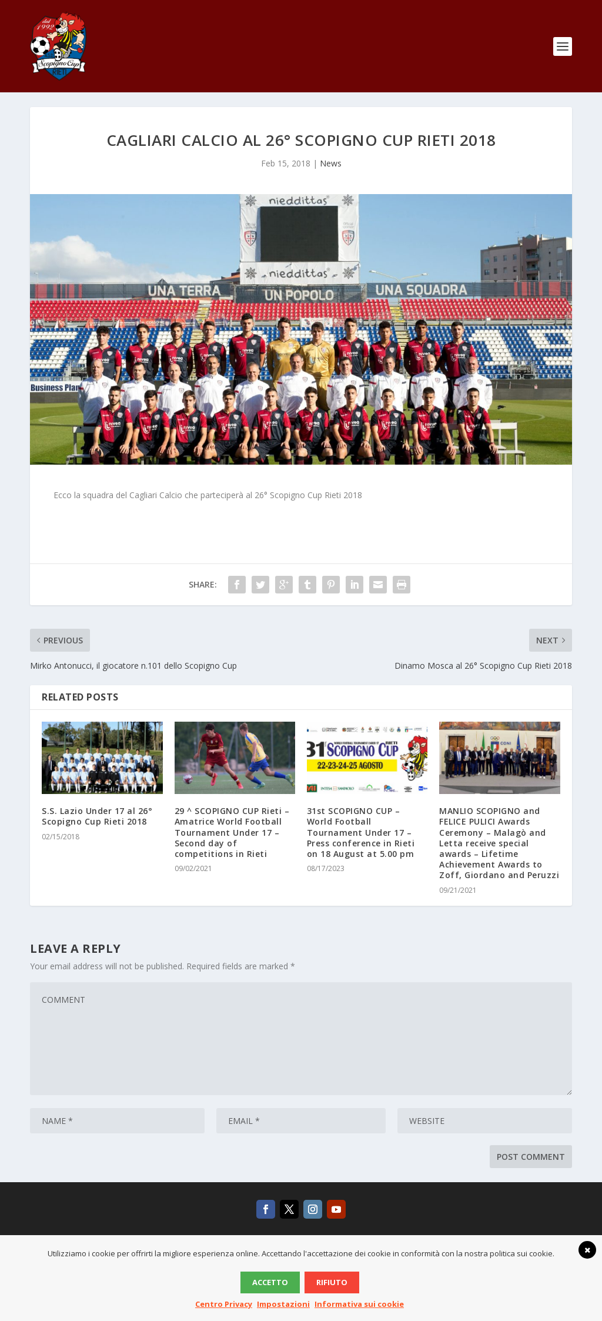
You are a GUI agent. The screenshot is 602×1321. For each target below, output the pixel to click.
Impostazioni (283, 1304)
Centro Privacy (223, 1304)
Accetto (270, 1282)
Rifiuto (331, 1282)
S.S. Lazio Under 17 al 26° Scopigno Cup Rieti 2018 (97, 825)
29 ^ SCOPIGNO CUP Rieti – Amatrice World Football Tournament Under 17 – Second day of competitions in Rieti (232, 841)
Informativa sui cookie (359, 1304)
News (331, 172)
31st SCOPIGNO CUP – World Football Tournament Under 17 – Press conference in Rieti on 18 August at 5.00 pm (361, 841)
